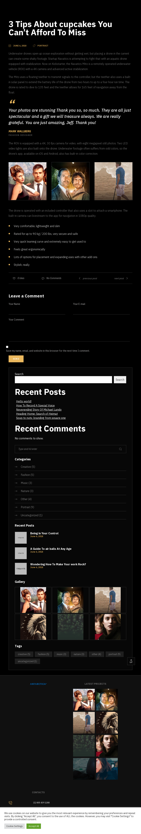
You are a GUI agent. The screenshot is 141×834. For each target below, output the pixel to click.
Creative (26, 466)
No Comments (53, 278)
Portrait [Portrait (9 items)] (115, 654)
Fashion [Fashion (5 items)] (43, 654)
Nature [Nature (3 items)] (79, 654)
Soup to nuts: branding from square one (41, 418)
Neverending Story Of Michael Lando (39, 409)
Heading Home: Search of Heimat (37, 413)
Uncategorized (29, 515)
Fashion (25, 475)
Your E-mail (79, 304)
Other (24, 499)
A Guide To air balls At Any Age (51, 548)
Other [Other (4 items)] (96, 654)
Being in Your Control (44, 533)
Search (19, 374)
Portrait (25, 507)
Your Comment (16, 319)
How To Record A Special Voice (35, 405)
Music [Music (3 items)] (61, 654)
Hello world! (23, 401)
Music (24, 483)
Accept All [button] (34, 826)
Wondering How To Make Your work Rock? (58, 564)
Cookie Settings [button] (14, 826)
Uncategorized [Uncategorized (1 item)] (27, 661)
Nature (25, 491)
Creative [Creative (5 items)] (24, 654)
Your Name (14, 304)
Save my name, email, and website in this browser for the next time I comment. (48, 350)
